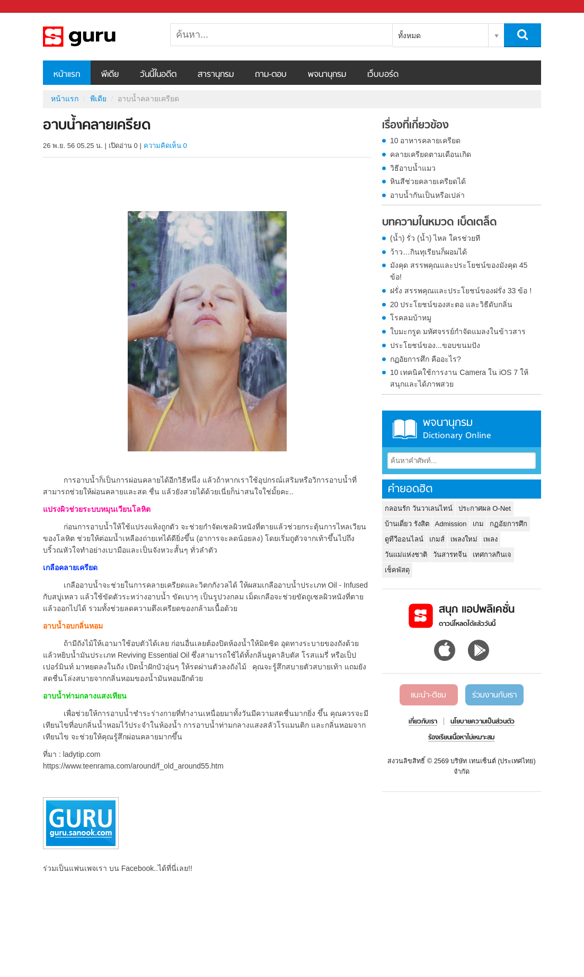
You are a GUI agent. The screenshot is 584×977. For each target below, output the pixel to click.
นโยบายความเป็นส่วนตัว (482, 722)
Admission (451, 524)
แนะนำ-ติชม (428, 695)
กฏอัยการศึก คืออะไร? (425, 359)
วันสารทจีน (450, 555)
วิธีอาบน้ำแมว (413, 168)
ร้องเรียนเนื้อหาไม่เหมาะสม (461, 737)
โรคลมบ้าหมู (410, 317)
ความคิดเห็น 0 (165, 146)
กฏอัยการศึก (508, 524)
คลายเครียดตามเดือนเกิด (430, 154)
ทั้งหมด (409, 35)
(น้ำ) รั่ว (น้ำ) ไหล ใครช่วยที (435, 238)
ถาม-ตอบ (271, 75)
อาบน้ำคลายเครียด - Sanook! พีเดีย (98, 36)
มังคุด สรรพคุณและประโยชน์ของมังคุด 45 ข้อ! (458, 271)
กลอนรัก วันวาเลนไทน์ (419, 508)
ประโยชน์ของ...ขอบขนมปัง (435, 345)
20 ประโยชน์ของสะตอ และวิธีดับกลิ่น (451, 304)
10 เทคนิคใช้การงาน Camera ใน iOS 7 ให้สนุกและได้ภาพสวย (459, 378)
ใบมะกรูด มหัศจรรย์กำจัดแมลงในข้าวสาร (458, 331)
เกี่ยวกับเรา (423, 722)
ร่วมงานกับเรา (494, 695)
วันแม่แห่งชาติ (406, 555)
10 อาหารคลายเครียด (425, 140)
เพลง (490, 539)
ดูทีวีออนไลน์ (404, 539)
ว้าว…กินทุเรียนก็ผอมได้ (428, 252)
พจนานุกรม (327, 75)
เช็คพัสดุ (397, 570)
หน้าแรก (67, 75)
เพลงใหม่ (463, 539)
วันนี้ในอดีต (158, 75)
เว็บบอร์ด (383, 75)
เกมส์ (437, 539)
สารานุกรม (216, 75)
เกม (478, 524)
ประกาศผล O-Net (484, 508)
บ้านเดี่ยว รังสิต (407, 524)
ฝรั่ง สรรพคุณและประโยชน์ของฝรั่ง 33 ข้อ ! (461, 290)
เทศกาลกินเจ (492, 555)
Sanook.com (31, 6)
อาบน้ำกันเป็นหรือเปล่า (427, 195)
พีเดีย (110, 75)
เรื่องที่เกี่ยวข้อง (415, 126)
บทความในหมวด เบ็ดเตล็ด (439, 223)
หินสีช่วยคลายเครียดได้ (428, 181)
